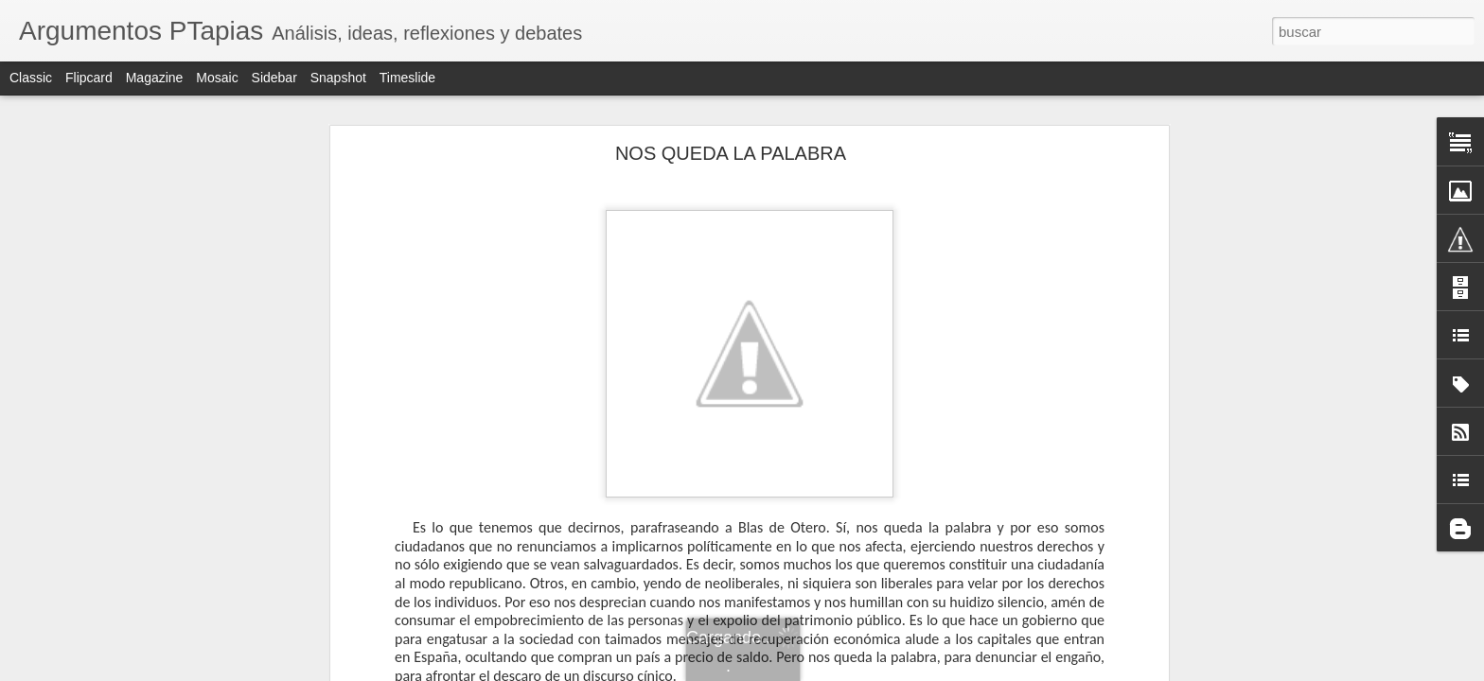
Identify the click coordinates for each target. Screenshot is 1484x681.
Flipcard (89, 77)
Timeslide (407, 77)
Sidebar (274, 77)
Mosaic (217, 77)
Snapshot (338, 77)
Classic (30, 77)
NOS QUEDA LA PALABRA (730, 153)
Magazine (155, 77)
